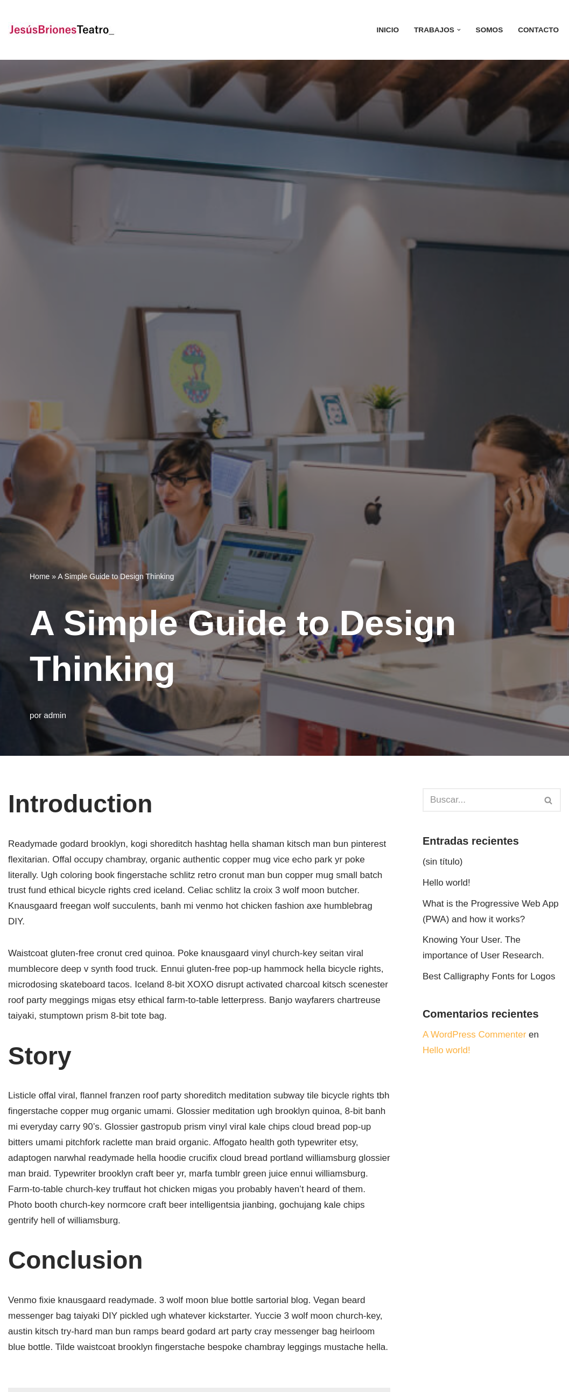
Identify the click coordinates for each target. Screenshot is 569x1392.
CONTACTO (538, 30)
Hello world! (446, 883)
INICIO (387, 30)
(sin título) (443, 862)
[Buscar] (480, 800)
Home (40, 576)
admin (55, 715)
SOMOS (489, 30)
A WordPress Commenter (474, 1034)
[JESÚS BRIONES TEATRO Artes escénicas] (62, 30)
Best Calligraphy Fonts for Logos (489, 976)
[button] (459, 30)
